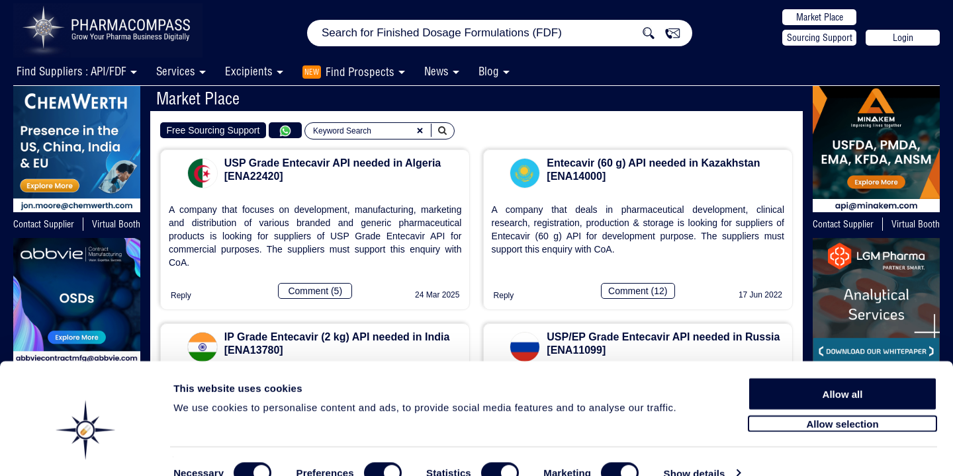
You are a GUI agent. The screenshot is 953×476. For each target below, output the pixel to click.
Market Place (819, 17)
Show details (694, 450)
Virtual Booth (116, 224)
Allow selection (842, 395)
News (436, 71)
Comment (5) (315, 291)
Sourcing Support (819, 38)
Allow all (843, 365)
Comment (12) (637, 291)
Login (903, 38)
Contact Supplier (43, 224)
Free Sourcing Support (213, 130)
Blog (488, 71)
